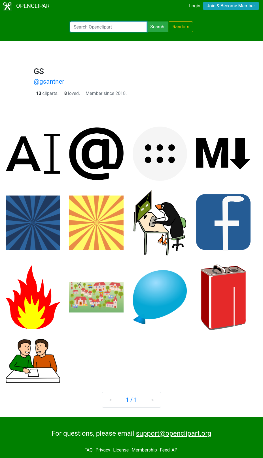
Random (180, 26)
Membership (144, 450)
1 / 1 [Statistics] (131, 399)
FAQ (88, 450)
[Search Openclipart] (108, 26)
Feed (165, 450)
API (175, 450)
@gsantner (49, 81)
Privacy (103, 450)
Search (157, 26)
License (121, 450)
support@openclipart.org (173, 433)
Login (194, 5)
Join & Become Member (231, 5)
